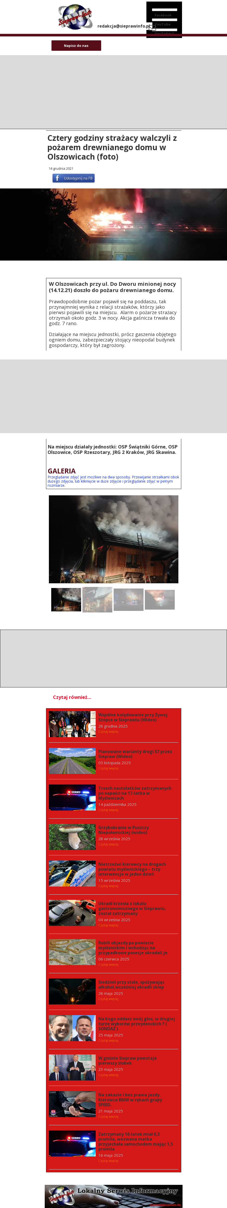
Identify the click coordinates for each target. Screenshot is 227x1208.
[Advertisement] (113, 395)
